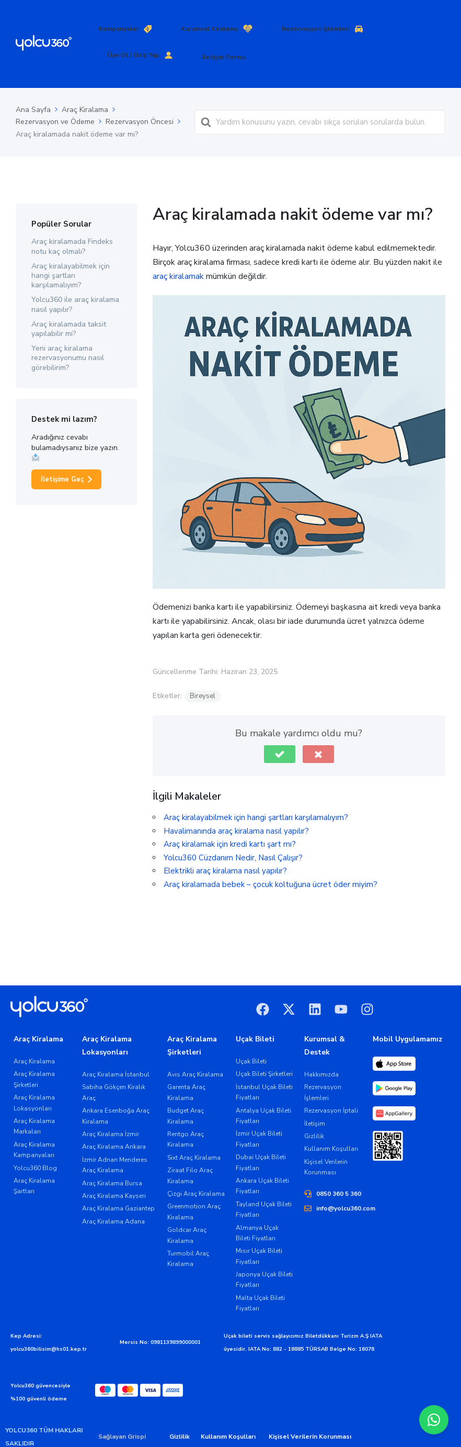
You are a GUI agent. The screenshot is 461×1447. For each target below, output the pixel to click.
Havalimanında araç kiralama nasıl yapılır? (236, 807)
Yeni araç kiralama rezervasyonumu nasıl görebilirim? (67, 334)
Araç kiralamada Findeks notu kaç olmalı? (72, 222)
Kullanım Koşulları (228, 1413)
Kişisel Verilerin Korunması (310, 1413)
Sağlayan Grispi (122, 1413)
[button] (279, 730)
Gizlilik (179, 1413)
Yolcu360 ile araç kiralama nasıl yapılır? (75, 280)
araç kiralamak (178, 252)
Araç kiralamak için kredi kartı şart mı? (230, 820)
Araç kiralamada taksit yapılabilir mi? (68, 305)
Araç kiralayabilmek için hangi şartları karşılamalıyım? (70, 251)
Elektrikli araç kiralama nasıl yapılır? (225, 847)
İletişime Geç (62, 455)
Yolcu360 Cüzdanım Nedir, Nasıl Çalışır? (233, 833)
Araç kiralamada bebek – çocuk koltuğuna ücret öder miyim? (270, 860)
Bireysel (202, 672)
